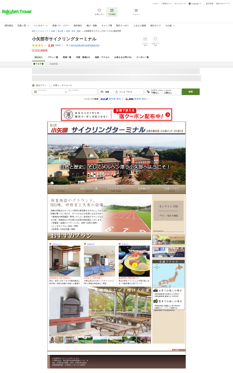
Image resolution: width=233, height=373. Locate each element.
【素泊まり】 (57, 244)
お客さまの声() (122, 57)
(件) (59, 45)
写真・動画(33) (83, 57)
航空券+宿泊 (110, 99)
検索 (191, 92)
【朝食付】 (90, 244)
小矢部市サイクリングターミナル (64, 39)
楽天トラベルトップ (40, 31)
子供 (128, 92)
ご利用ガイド (166, 4)
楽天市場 (209, 4)
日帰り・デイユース (62, 85)
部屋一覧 (67, 57)
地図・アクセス (102, 57)
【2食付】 (125, 244)
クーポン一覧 (142, 57)
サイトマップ (180, 4)
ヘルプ (155, 4)
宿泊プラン (41, 85)
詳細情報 (54, 64)
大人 (121, 92)
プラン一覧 (53, 57)
